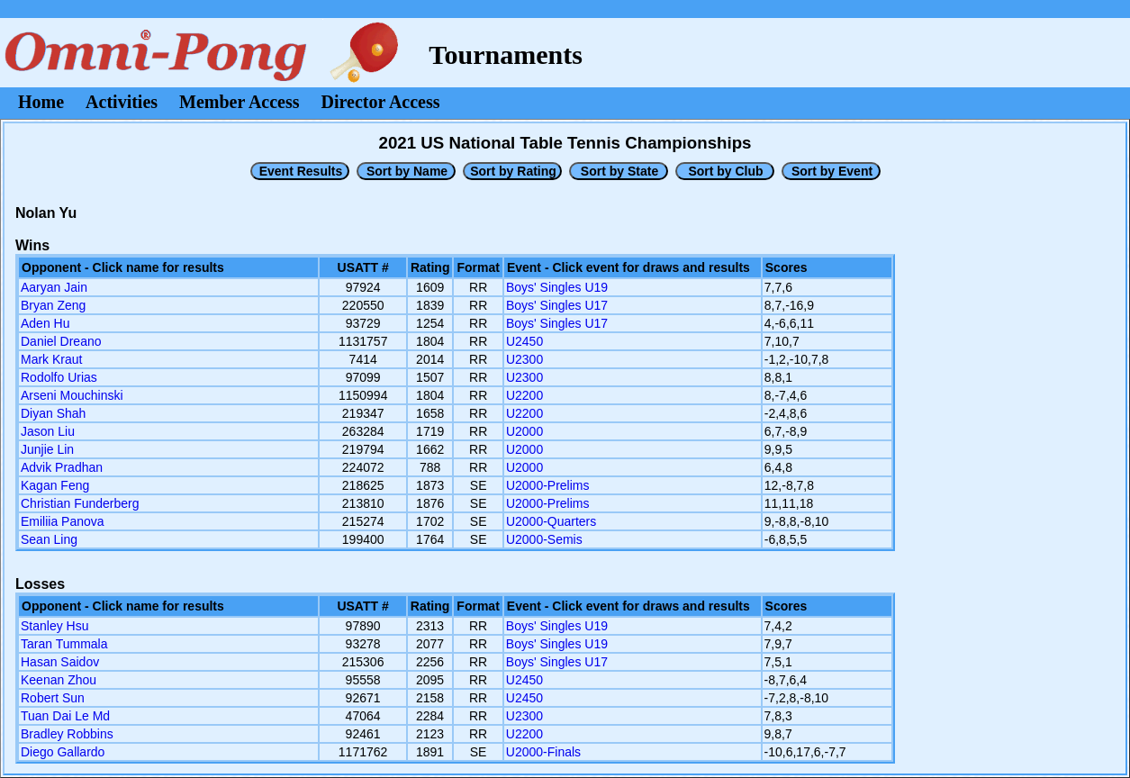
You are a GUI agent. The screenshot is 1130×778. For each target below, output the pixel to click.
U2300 (524, 359)
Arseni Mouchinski (72, 395)
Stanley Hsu (54, 626)
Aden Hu (45, 323)
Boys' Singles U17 (557, 305)
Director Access (380, 102)
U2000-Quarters (551, 521)
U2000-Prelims (548, 485)
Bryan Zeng (53, 305)
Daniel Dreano (61, 341)
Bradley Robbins (67, 734)
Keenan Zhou (58, 680)
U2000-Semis (544, 539)
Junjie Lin (47, 449)
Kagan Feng (55, 485)
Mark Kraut (51, 359)
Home (41, 102)
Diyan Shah (53, 413)
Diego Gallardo (62, 752)
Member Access (239, 102)
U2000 (524, 431)
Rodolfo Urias (59, 377)
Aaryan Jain (54, 287)
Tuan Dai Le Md (65, 716)
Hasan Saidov (60, 662)
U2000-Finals (543, 752)
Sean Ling (49, 539)
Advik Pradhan (62, 467)
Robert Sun (53, 698)
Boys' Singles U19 (557, 287)
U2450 (524, 341)
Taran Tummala (64, 644)
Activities (122, 102)
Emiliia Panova (62, 521)
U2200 (524, 395)
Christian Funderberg (80, 503)
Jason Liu (48, 431)
